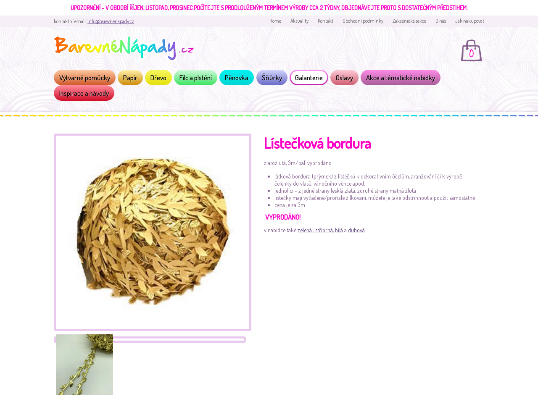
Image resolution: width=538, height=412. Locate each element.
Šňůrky (272, 77)
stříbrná (324, 230)
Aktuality (299, 21)
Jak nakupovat (469, 21)
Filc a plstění (195, 77)
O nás (440, 21)
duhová (356, 230)
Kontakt (325, 21)
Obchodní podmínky (363, 21)
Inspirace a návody (84, 93)
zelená (305, 230)
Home (275, 21)
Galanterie (309, 77)
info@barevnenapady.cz (110, 21)
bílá (339, 230)
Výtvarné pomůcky (84, 77)
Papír (130, 77)
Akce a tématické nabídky (400, 77)
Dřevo (158, 77)
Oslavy (344, 77)
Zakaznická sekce (409, 21)
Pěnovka (236, 77)
